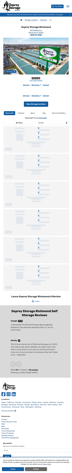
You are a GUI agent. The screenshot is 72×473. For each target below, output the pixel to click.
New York (43, 405)
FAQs (3, 424)
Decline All (59, 469)
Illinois (40, 402)
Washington (29, 407)
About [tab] (33, 113)
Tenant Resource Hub (9, 422)
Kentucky (43, 20)
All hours (26, 85)
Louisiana (60, 402)
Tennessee (15, 407)
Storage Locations (31, 20)
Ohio (60, 405)
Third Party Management (10, 438)
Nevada (27, 405)
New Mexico (35, 405)
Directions (36, 85)
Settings (36, 469)
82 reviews (33, 370)
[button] (8, 56)
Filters (20, 123)
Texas (22, 407)
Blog (3, 426)
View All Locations (8, 411)
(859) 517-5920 (36, 35)
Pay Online (57, 6)
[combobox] (53, 123)
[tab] (9, 113)
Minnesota (12, 405)
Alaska (3, 402)
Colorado (18, 402)
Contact (46, 85)
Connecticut (26, 402)
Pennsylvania (6, 407)
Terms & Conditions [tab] (59, 113)
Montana (20, 405)
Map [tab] (44, 113)
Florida (34, 402)
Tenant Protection (7, 433)
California (10, 402)
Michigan (4, 405)
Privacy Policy (47, 464)
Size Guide (43, 118)
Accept (13, 469)
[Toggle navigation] (67, 6)
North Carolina (52, 405)
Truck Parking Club (8, 431)
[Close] (69, 15)
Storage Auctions (7, 435)
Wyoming (38, 407)
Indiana (45, 402)
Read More (21, 355)
